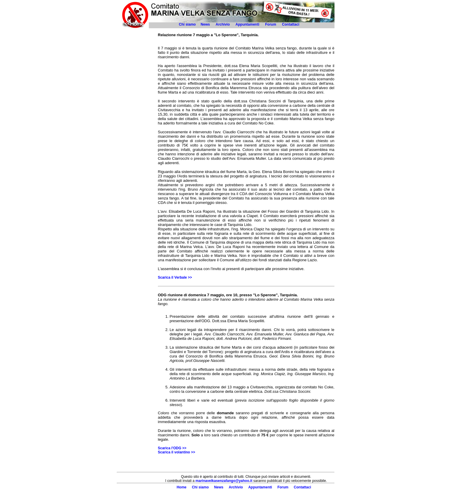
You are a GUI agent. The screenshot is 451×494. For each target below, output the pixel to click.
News (205, 24)
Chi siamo (187, 24)
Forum (270, 24)
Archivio (223, 24)
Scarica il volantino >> (176, 452)
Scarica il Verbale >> (175, 277)
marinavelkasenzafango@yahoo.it (224, 481)
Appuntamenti (247, 24)
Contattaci (291, 24)
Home (181, 487)
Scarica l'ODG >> (172, 448)
